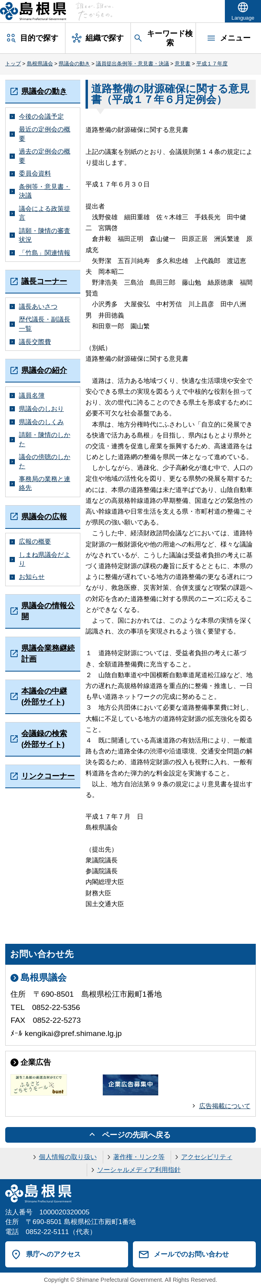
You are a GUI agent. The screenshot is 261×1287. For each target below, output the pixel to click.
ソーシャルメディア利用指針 (139, 1169)
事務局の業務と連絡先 (44, 483)
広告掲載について (225, 1106)
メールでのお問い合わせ (191, 1254)
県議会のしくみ (41, 422)
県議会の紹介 (44, 370)
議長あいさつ (38, 306)
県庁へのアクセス (53, 1254)
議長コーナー (44, 281)
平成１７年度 (212, 64)
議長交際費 (35, 341)
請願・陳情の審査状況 (44, 235)
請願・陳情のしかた (44, 439)
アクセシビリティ (206, 1156)
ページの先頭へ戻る (136, 1135)
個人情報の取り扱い (68, 1156)
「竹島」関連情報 (44, 252)
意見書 (182, 64)
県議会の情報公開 (48, 611)
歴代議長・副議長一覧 (44, 324)
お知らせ (32, 576)
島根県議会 (40, 64)
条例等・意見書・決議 (44, 191)
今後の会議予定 (41, 116)
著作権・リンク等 (139, 1156)
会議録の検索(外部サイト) (44, 739)
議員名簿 (32, 395)
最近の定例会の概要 (44, 134)
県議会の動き (74, 64)
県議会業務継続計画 (48, 653)
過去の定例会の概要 (44, 156)
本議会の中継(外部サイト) (44, 696)
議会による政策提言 (44, 213)
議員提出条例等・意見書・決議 (132, 64)
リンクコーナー (48, 776)
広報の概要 (35, 541)
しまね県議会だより (44, 559)
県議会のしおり (41, 408)
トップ (13, 64)
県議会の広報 (44, 516)
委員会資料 (35, 173)
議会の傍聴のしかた (44, 461)
